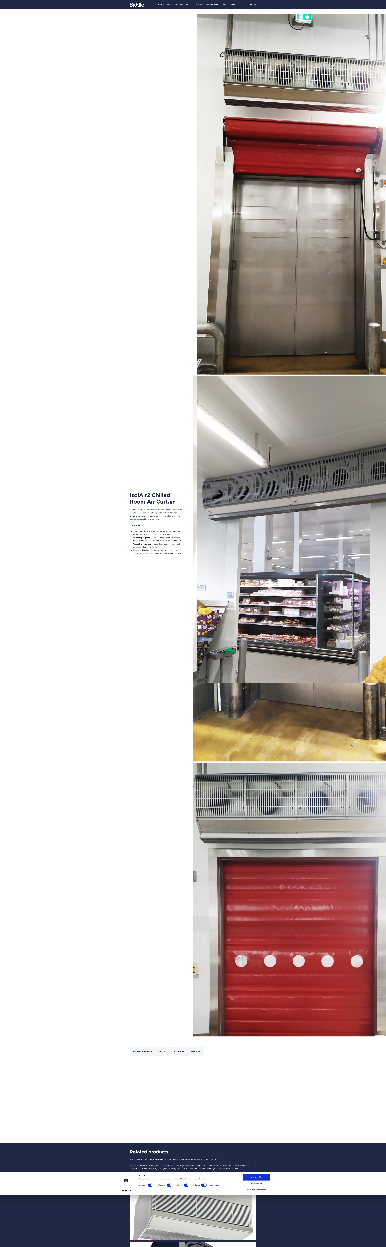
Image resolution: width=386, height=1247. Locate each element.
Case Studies (198, 4)
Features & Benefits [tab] (142, 1052)
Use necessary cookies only (256, 1242)
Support (224, 4)
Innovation (179, 4)
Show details (214, 1237)
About (188, 4)
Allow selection (256, 1235)
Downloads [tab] (195, 1052)
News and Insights (212, 4)
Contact (233, 4)
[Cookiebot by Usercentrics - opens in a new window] (126, 1243)
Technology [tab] (178, 1052)
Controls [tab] (162, 1052)
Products (160, 4)
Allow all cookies (256, 1229)
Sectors (169, 4)
